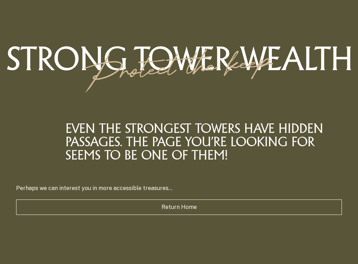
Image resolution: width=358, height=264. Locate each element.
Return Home (179, 207)
